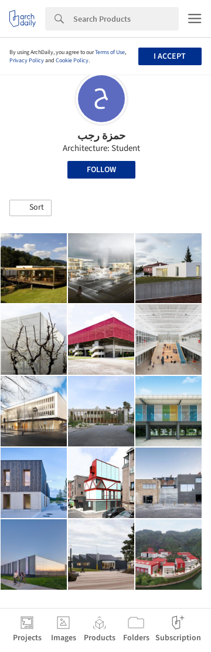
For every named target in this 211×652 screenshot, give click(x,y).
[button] (30, 208)
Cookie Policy (72, 60)
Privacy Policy (26, 60)
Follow (101, 170)
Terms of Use (110, 52)
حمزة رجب (101, 136)
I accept (170, 56)
